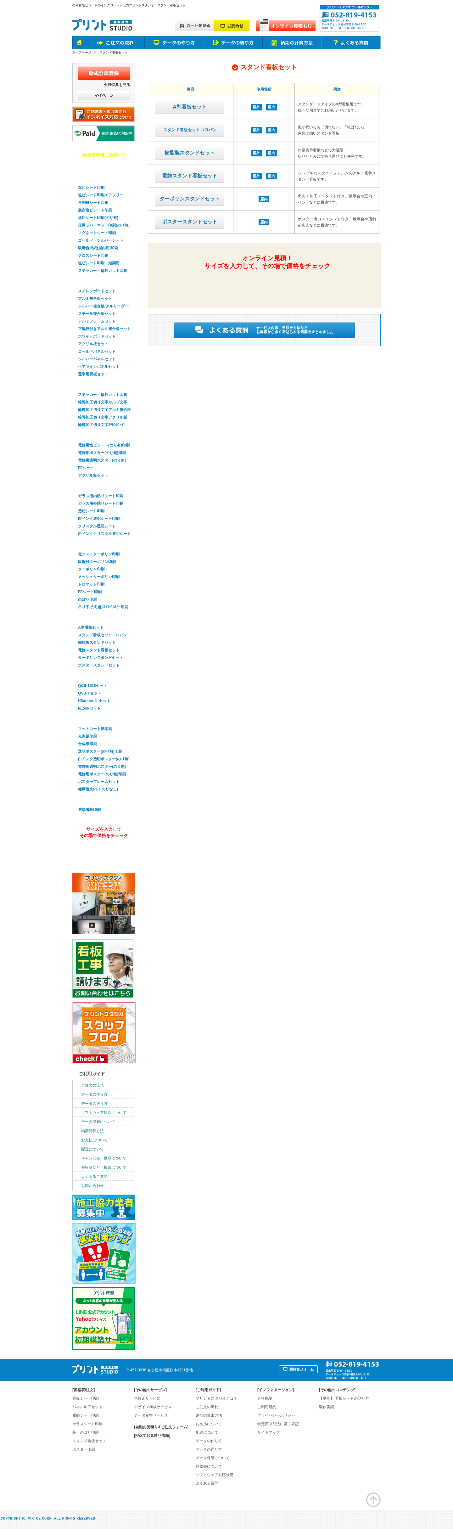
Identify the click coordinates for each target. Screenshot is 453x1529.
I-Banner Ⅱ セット (94, 701)
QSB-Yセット (89, 693)
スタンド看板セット (96, 617)
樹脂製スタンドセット (190, 152)
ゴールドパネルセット (97, 351)
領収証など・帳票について (103, 1167)
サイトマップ (268, 1432)
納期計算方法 (92, 1131)
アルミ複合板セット (95, 298)
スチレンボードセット (97, 291)
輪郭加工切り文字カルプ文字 (102, 402)
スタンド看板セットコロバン (189, 129)
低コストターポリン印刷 (99, 554)
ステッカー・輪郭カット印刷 (102, 270)
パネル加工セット (87, 1407)
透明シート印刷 (91, 511)
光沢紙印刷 (87, 736)
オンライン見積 (103, 852)
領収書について (209, 1466)
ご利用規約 (266, 1407)
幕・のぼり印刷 (91, 544)
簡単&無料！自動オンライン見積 (266, 284)
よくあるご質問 (94, 1176)
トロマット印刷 (91, 584)
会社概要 (264, 1398)
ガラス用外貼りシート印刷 (100, 503)
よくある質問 (207, 1483)
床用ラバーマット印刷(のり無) (104, 225)
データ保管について (98, 1122)
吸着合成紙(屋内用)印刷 (98, 248)
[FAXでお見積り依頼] (152, 1435)
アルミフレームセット (97, 321)
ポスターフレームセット (99, 781)
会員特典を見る (117, 84)
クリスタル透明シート (97, 526)
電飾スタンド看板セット (189, 175)
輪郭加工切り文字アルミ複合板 (104, 410)
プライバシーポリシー (276, 1415)
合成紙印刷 (87, 744)
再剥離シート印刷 (93, 202)
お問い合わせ (92, 1185)
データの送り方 (94, 1103)
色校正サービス (147, 1398)
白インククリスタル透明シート (104, 533)
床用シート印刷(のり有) (98, 218)
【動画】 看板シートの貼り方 (344, 1398)
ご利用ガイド (92, 1073)
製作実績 (326, 1407)
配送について (92, 1149)
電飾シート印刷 (85, 1415)
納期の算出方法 (209, 1415)
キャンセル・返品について (103, 1158)
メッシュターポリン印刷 (99, 577)
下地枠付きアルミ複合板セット (104, 329)
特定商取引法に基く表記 (278, 1424)
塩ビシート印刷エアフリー (100, 195)
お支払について (94, 1140)
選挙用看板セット (93, 374)
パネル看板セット (93, 281)
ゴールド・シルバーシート (100, 240)
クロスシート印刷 (93, 255)
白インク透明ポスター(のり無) (104, 759)
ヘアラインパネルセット (99, 366)
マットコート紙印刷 (95, 729)
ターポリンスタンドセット (189, 198)
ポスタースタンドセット (189, 221)
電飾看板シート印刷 (96, 435)
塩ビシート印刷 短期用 (99, 263)
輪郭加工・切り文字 (96, 384)
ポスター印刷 (89, 718)
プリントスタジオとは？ (216, 1398)
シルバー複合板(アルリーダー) (104, 306)
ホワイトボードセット (97, 336)
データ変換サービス (151, 1415)
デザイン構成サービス (153, 1407)
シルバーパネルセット (97, 359)
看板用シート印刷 (93, 177)
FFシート (86, 468)
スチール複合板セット (97, 314)
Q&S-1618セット (92, 685)
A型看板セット (190, 107)
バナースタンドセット (98, 675)
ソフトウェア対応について (103, 1112)
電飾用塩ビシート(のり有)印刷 (104, 445)
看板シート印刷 (85, 1398)
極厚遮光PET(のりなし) (98, 789)
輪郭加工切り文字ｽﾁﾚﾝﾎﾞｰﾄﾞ (101, 425)
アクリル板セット (93, 344)
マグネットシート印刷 (97, 233)
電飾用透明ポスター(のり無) (102, 460)
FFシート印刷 (90, 592)
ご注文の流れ (92, 1085)
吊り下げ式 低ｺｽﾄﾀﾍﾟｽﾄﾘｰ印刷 (103, 607)
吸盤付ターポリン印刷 (97, 561)
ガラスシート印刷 (93, 485)
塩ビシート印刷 (91, 187)
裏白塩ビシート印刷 (95, 210)
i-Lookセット (89, 708)
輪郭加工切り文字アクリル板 (102, 417)
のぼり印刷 (87, 599)
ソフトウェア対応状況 (214, 1475)
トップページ (81, 52)
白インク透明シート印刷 (99, 518)
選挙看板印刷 (89, 799)
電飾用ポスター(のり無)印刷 (102, 453)
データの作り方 (94, 1094)
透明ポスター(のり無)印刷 (100, 751)
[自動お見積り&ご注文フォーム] (161, 1427)
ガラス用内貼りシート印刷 (100, 496)
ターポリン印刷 (91, 569)
